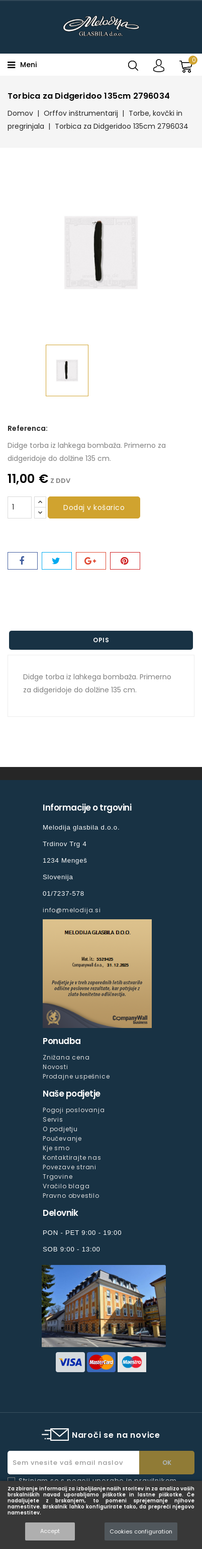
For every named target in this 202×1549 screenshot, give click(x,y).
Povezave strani (69, 1167)
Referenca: (28, 428)
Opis (101, 640)
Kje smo (56, 1148)
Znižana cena (66, 1057)
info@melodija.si (72, 910)
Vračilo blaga (66, 1186)
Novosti (55, 1067)
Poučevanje (62, 1138)
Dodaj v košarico (94, 507)
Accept (50, 1531)
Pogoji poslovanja (74, 1110)
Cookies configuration (141, 1531)
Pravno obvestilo (71, 1195)
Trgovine (57, 1176)
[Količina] (20, 507)
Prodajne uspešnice (76, 1076)
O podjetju (60, 1129)
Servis (53, 1119)
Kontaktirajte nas (72, 1157)
